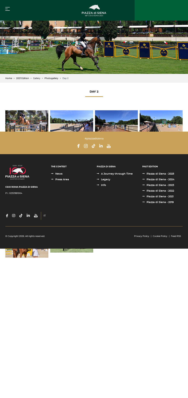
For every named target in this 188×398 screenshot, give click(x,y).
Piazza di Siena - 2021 (160, 346)
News (58, 323)
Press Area (62, 329)
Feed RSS (176, 386)
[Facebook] (78, 295)
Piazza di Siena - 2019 (160, 351)
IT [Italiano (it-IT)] (45, 365)
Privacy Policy (141, 386)
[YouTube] (109, 295)
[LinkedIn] (101, 295)
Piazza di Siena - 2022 (160, 340)
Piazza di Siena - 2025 (160, 323)
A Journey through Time (116, 323)
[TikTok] (93, 295)
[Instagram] (86, 295)
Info (103, 334)
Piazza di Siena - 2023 (160, 334)
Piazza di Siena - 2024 (160, 329)
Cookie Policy (160, 386)
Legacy (105, 329)
